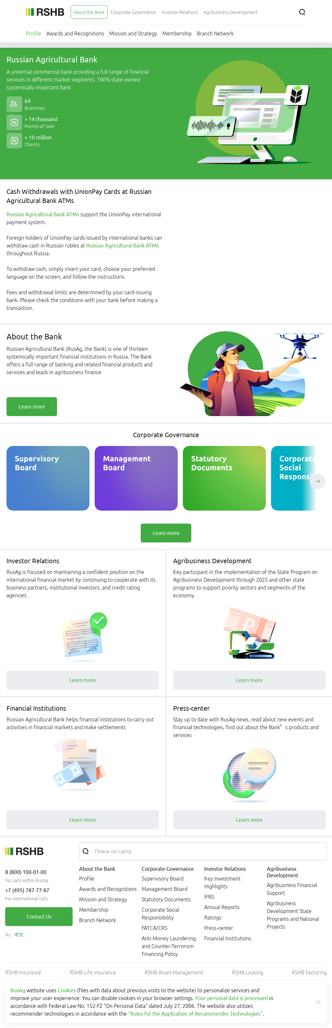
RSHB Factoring (309, 972)
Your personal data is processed (231, 998)
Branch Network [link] (97, 920)
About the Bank (97, 869)
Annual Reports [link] (222, 907)
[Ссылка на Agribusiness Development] (231, 12)
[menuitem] (89, 12)
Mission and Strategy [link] (103, 899)
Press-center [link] (218, 928)
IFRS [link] (209, 897)
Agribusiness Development (282, 872)
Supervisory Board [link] (163, 879)
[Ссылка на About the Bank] (89, 12)
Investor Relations (225, 869)
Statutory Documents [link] (166, 899)
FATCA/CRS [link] (154, 928)
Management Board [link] (164, 889)
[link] (31, 406)
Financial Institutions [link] (227, 938)
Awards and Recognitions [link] (108, 889)
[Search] (302, 12)
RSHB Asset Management (174, 972)
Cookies (67, 990)
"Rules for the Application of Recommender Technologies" (195, 1014)
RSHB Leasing (247, 972)
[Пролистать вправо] (318, 481)
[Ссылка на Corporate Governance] (133, 12)
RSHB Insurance (23, 972)
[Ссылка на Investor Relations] (180, 12)
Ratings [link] (212, 917)
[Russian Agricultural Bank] (45, 12)
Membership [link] (93, 910)
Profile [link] (86, 879)
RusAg (17, 990)
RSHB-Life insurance (93, 972)
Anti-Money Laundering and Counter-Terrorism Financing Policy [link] (169, 946)
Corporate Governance (168, 869)
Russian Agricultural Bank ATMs (43, 214)
